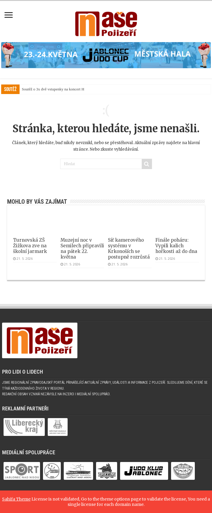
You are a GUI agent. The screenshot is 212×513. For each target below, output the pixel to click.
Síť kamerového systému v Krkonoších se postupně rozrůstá (129, 248)
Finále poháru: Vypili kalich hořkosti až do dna (176, 245)
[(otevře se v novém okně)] (106, 55)
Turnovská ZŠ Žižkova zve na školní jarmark (30, 245)
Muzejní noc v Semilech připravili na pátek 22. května (82, 248)
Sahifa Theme (16, 499)
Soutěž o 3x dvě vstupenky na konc (49, 89)
